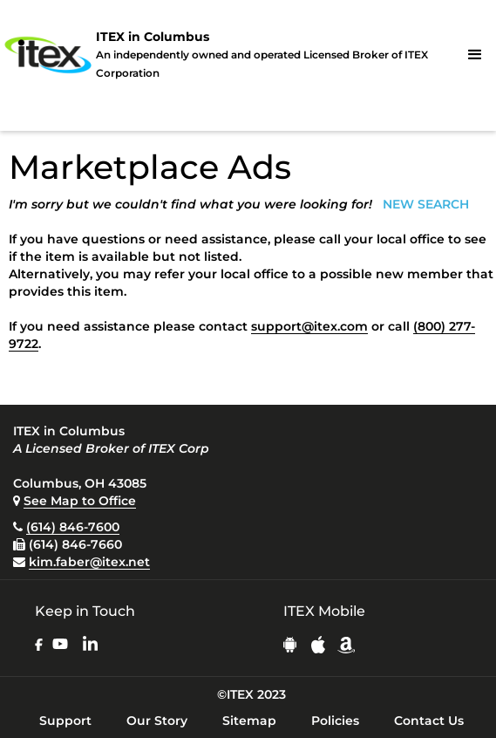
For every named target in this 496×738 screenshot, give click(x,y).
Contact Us (429, 720)
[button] (475, 55)
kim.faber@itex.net (89, 562)
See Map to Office (80, 501)
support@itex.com (309, 326)
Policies (335, 720)
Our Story (156, 720)
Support (65, 720)
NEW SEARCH (426, 204)
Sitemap (249, 720)
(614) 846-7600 (72, 527)
